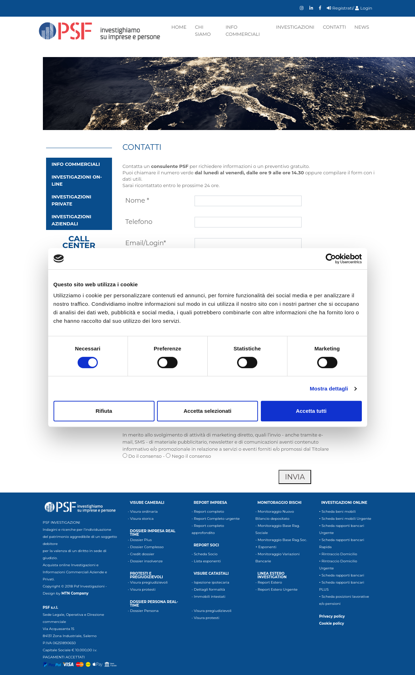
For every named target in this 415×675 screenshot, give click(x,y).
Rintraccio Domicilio (339, 554)
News (361, 27)
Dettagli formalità (209, 589)
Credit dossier (142, 554)
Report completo (209, 511)
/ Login (362, 8)
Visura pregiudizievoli (149, 582)
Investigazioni (295, 27)
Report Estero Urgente (278, 589)
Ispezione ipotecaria (211, 582)
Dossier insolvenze (146, 561)
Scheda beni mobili (338, 511)
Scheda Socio (206, 554)
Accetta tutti (311, 411)
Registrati (340, 8)
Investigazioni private (71, 200)
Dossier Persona (144, 610)
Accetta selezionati (207, 411)
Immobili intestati (209, 596)
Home (179, 27)
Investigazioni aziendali (71, 220)
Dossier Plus (141, 540)
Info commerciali (242, 30)
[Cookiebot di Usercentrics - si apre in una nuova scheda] (331, 258)
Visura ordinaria (144, 511)
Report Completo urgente (217, 518)
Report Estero (270, 582)
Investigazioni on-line (77, 180)
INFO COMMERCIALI (76, 164)
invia (295, 477)
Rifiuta (104, 411)
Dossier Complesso (147, 547)
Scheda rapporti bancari (342, 575)
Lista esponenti (207, 561)
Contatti (334, 27)
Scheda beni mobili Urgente (346, 518)
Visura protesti (143, 589)
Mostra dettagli (329, 389)
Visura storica (141, 518)
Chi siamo (203, 30)
